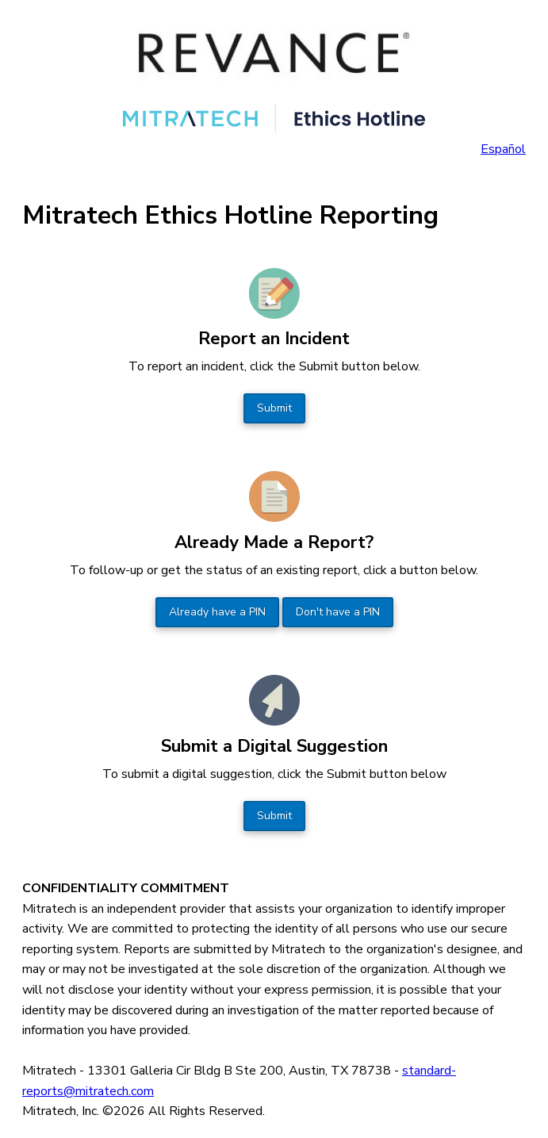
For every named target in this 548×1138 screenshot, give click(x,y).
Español (503, 149)
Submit (274, 408)
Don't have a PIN (338, 611)
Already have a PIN (217, 611)
